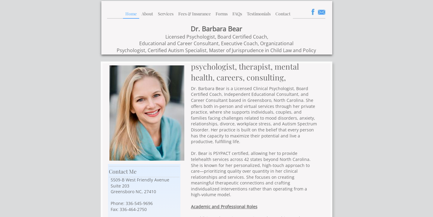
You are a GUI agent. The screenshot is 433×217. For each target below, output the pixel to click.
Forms (222, 14)
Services (166, 14)
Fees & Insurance (194, 14)
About (147, 14)
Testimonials (259, 14)
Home (131, 14)
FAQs (237, 14)
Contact (282, 14)
